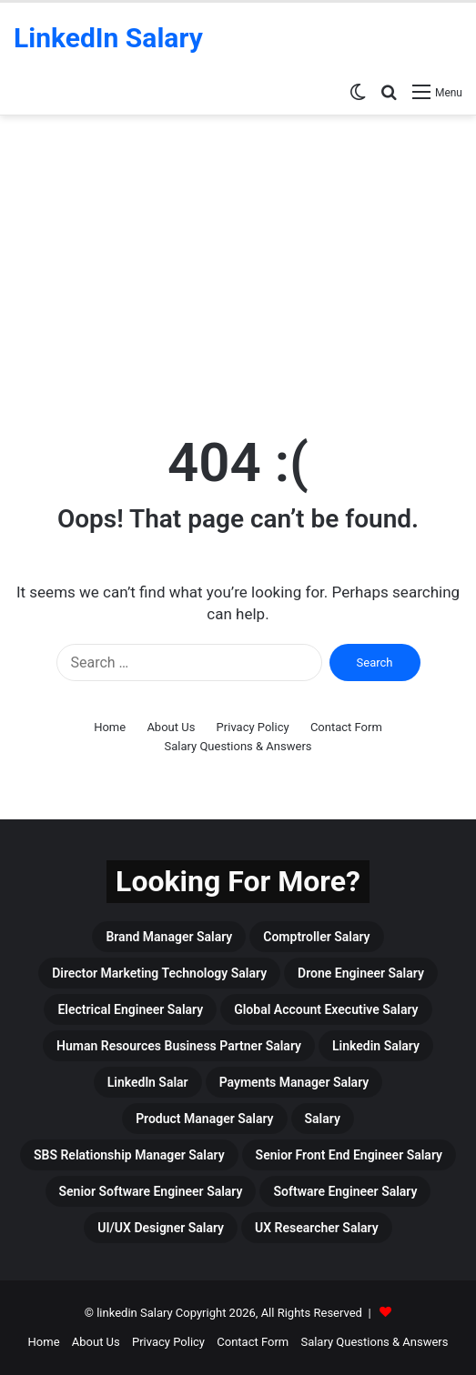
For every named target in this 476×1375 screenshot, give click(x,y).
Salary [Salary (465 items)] (322, 1118)
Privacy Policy (253, 727)
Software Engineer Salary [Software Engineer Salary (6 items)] (345, 1191)
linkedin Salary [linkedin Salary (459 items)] (376, 1046)
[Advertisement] (238, 270)
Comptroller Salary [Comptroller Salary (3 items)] (316, 936)
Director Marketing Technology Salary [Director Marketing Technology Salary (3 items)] (159, 973)
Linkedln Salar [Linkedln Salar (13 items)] (147, 1082)
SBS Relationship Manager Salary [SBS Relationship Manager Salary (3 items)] (129, 1155)
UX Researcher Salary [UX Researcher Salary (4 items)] (317, 1227)
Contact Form (346, 727)
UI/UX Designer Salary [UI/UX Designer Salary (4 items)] (160, 1227)
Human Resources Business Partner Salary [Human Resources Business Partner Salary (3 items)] (178, 1046)
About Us (171, 727)
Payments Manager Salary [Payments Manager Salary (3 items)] (294, 1082)
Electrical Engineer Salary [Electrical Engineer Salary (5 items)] (130, 1009)
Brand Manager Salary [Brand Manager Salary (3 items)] (169, 936)
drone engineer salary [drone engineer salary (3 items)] (361, 973)
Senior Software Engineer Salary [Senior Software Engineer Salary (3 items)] (151, 1191)
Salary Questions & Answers (237, 746)
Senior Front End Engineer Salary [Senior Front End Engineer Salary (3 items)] (349, 1155)
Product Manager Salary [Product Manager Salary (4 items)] (204, 1118)
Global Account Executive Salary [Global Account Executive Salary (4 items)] (326, 1009)
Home (110, 727)
